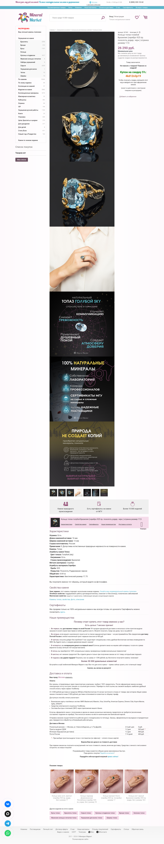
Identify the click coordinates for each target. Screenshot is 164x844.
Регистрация (119, 16)
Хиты (70, 7)
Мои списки (21, 160)
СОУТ (74, 832)
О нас (118, 7)
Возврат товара (141, 7)
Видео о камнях (63, 832)
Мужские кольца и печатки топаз (63, 818)
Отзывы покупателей (100, 829)
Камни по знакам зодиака (28, 140)
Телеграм (82, 832)
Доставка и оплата (125, 524)
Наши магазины (90, 7)
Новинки (78, 7)
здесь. (63, 612)
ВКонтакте (101, 832)
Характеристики (66, 524)
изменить (69, 677)
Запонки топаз (139, 813)
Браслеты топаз (70, 813)
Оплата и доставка (106, 7)
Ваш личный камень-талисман (29, 32)
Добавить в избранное (127, 96)
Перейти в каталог (107, 753)
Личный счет (48, 829)
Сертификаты (128, 7)
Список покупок (24, 147)
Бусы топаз (55, 813)
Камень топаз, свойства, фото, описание (67, 599)
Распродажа (23, 29)
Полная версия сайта (80, 839)
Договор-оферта (62, 829)
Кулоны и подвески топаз (105, 813)
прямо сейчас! (113, 756)
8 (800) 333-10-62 (136, 2)
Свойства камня (80, 524)
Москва (94, 2)
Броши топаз (124, 813)
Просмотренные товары (56, 7)
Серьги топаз (86, 813)
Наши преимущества (108, 524)
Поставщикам (35, 829)
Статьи (126, 829)
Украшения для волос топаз (91, 818)
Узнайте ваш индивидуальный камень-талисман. (118, 591)
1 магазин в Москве (93, 5)
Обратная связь (138, 829)
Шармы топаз (112, 818)
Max (91, 832)
